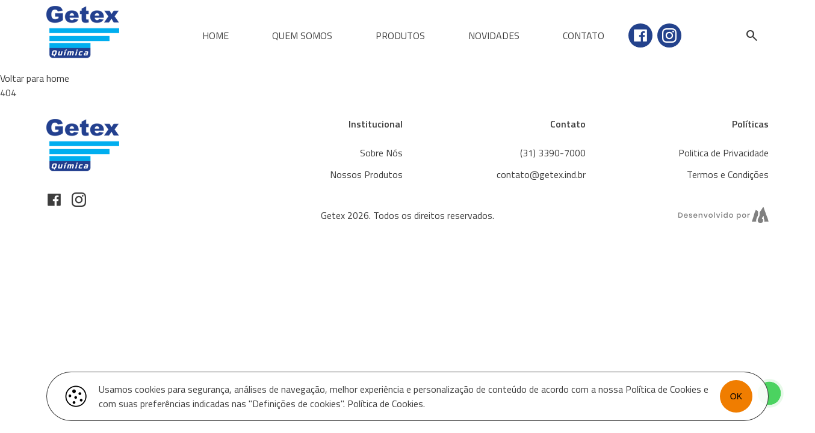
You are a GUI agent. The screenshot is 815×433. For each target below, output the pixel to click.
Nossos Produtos (366, 174)
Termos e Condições (728, 174)
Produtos (400, 35)
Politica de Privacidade (723, 153)
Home (215, 35)
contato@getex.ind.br (541, 174)
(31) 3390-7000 (553, 153)
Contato (583, 35)
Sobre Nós (381, 153)
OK (736, 396)
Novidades (493, 35)
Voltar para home (34, 78)
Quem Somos (302, 35)
